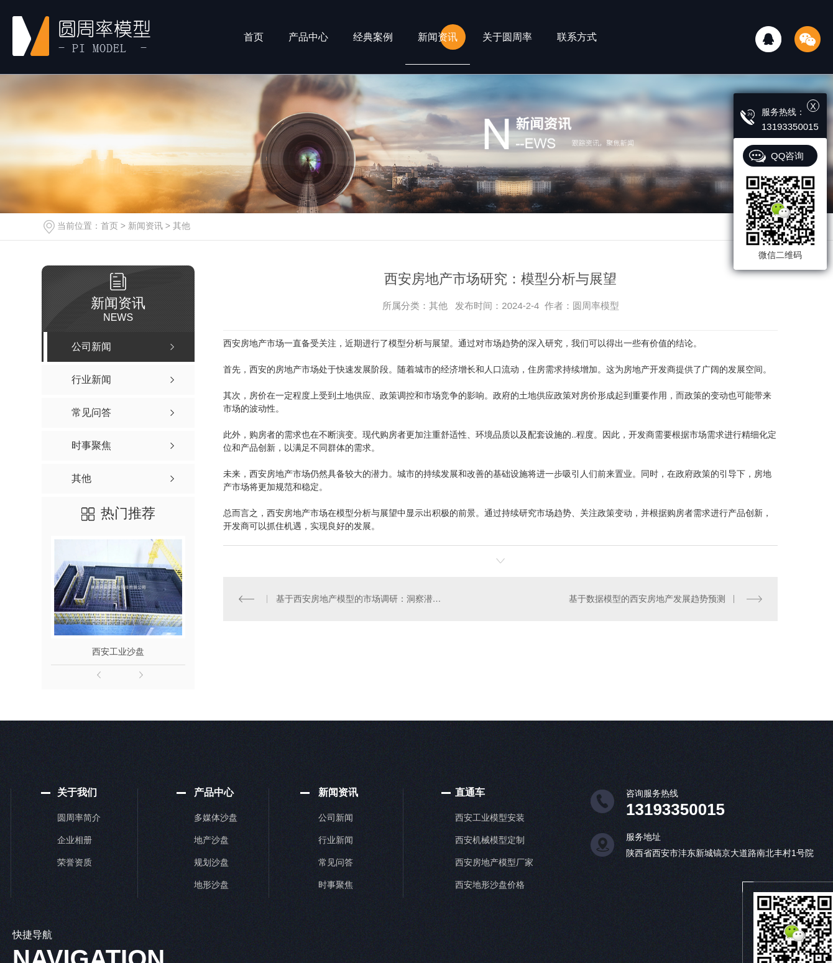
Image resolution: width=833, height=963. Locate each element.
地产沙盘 (211, 840)
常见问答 (335, 862)
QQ (768, 39)
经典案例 (373, 37)
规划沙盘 (211, 862)
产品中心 (308, 37)
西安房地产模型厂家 (494, 862)
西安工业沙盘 (118, 652)
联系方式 (577, 37)
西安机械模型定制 (490, 840)
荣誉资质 (74, 862)
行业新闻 (335, 840)
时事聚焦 (335, 885)
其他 (181, 226)
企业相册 (74, 840)
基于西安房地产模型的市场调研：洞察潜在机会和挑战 (361, 599)
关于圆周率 (507, 37)
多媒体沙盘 (215, 817)
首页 (254, 37)
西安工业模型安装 (490, 817)
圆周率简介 (79, 817)
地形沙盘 (211, 885)
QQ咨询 (787, 155)
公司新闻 (335, 817)
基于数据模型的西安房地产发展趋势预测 (647, 599)
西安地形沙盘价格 (490, 885)
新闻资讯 (438, 37)
